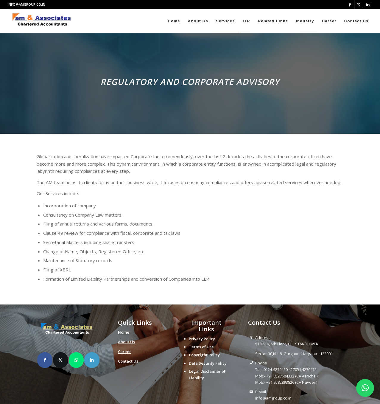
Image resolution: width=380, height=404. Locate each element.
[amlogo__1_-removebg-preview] (43, 21)
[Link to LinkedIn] (367, 4)
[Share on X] (60, 360)
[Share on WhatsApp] (76, 360)
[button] (365, 388)
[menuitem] (174, 21)
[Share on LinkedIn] (91, 360)
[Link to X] (358, 4)
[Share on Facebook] (44, 360)
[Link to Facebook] (349, 4)
